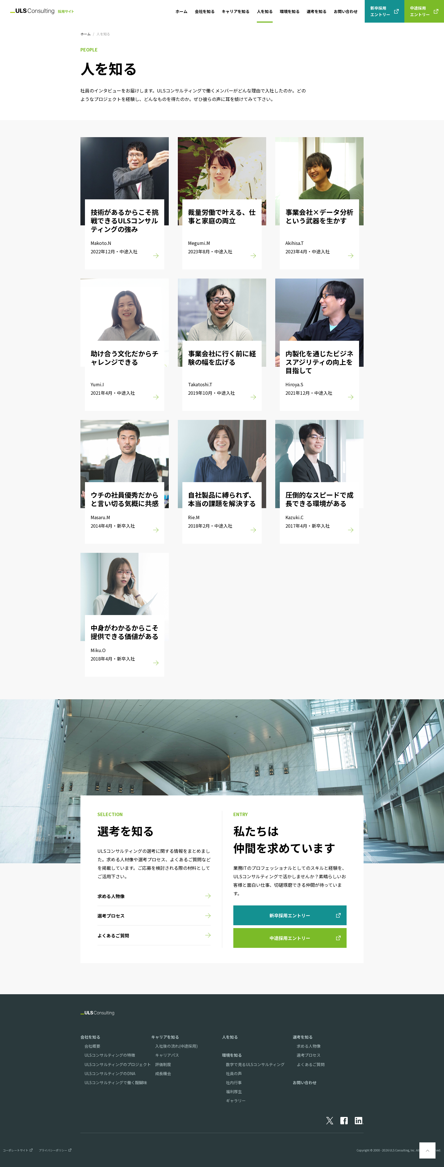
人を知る (265, 11)
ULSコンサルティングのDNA (109, 1073)
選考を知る (316, 11)
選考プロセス (309, 1055)
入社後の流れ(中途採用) (176, 1046)
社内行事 (234, 1082)
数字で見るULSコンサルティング (255, 1064)
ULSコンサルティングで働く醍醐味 (115, 1082)
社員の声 (234, 1073)
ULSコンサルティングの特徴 (109, 1055)
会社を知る (205, 11)
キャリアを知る (235, 11)
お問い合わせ (346, 11)
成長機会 (163, 1073)
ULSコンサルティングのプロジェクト (117, 1064)
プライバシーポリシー (53, 1150)
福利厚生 (234, 1091)
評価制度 (163, 1064)
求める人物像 (309, 1046)
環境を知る (290, 11)
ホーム (181, 11)
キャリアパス (167, 1055)
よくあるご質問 (311, 1064)
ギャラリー (236, 1100)
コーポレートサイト (15, 1150)
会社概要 (92, 1046)
